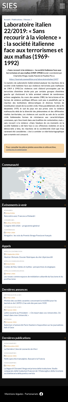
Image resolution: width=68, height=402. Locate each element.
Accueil (7, 20)
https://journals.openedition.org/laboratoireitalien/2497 (33, 79)
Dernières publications (34, 338)
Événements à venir (34, 205)
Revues (27, 20)
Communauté (34, 164)
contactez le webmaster (16, 149)
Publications (17, 20)
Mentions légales (14, 393)
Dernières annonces (34, 289)
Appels (34, 246)
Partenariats (31, 393)
